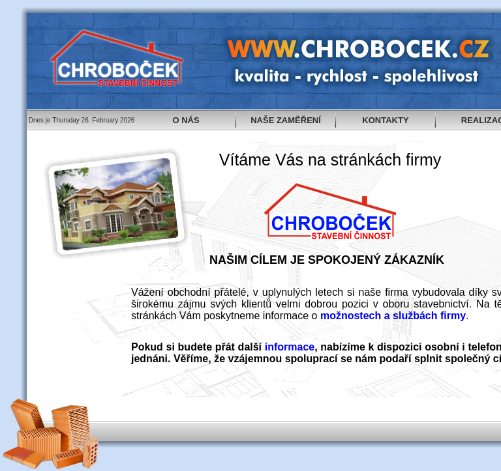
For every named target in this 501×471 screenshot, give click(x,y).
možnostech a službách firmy (393, 315)
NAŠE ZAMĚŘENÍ (285, 120)
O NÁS (185, 120)
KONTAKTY (385, 120)
